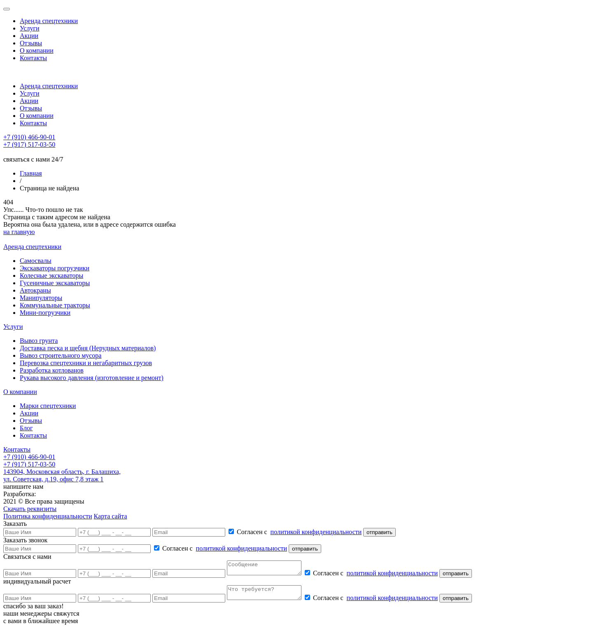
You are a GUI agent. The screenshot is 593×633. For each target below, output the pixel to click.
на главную (19, 231)
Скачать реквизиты (29, 508)
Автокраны (35, 290)
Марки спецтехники (48, 405)
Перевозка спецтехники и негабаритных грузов (86, 362)
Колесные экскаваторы (51, 275)
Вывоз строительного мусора (60, 355)
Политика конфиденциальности (47, 516)
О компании (37, 50)
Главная (31, 173)
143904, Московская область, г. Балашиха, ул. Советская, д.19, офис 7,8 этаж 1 (62, 475)
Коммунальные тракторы (55, 305)
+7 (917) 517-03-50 (29, 144)
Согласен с (296, 531)
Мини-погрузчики (45, 312)
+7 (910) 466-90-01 (29, 137)
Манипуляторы (41, 297)
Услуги (30, 28)
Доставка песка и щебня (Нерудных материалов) (88, 348)
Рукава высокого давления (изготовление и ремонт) (91, 377)
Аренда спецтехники (49, 20)
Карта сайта (110, 516)
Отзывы (31, 43)
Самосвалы (35, 260)
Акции (29, 35)
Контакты (33, 57)
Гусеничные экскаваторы (55, 282)
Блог (26, 427)
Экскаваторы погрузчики (54, 268)
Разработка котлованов (52, 370)
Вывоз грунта (39, 340)
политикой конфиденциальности (316, 531)
